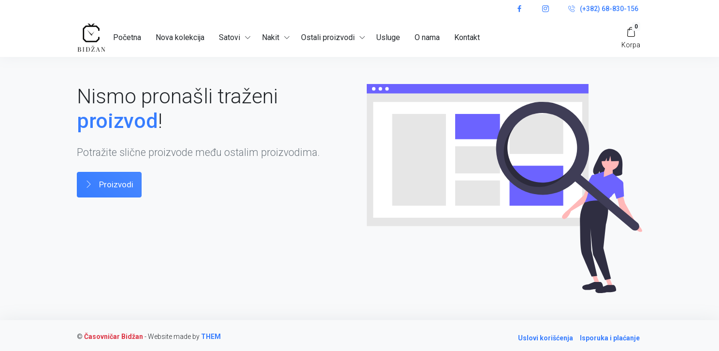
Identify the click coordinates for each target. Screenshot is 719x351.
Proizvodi (109, 185)
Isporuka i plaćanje (610, 338)
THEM (211, 336)
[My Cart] (630, 37)
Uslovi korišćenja (545, 338)
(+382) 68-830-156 (603, 9)
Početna (127, 37)
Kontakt (467, 37)
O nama (427, 37)
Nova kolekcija (180, 37)
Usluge (388, 37)
